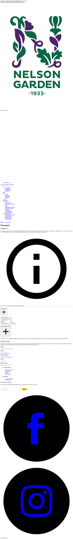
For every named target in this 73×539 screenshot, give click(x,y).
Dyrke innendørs (8, 219)
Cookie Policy (8, 379)
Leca (6, 198)
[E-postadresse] (11, 389)
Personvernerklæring (9, 378)
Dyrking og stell (8, 216)
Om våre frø (7, 370)
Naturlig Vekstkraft (9, 212)
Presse (6, 373)
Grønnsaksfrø (7, 187)
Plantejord (7, 195)
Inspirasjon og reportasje (10, 214)
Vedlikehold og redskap (9, 203)
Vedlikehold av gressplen (10, 207)
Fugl (6, 206)
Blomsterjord (7, 196)
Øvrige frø (7, 191)
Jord (6, 205)
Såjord (6, 194)
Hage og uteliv (8, 215)
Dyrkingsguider (8, 218)
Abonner (24, 389)
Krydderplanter (8, 189)
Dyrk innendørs (8, 211)
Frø (6, 201)
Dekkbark (7, 197)
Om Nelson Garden (4, 184)
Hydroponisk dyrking (9, 208)
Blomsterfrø (7, 188)
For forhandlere (11, 184)
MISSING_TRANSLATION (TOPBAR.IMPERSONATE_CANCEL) (12, 2)
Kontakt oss (7, 371)
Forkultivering (8, 210)
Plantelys (7, 209)
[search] (0, 221)
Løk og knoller (8, 202)
